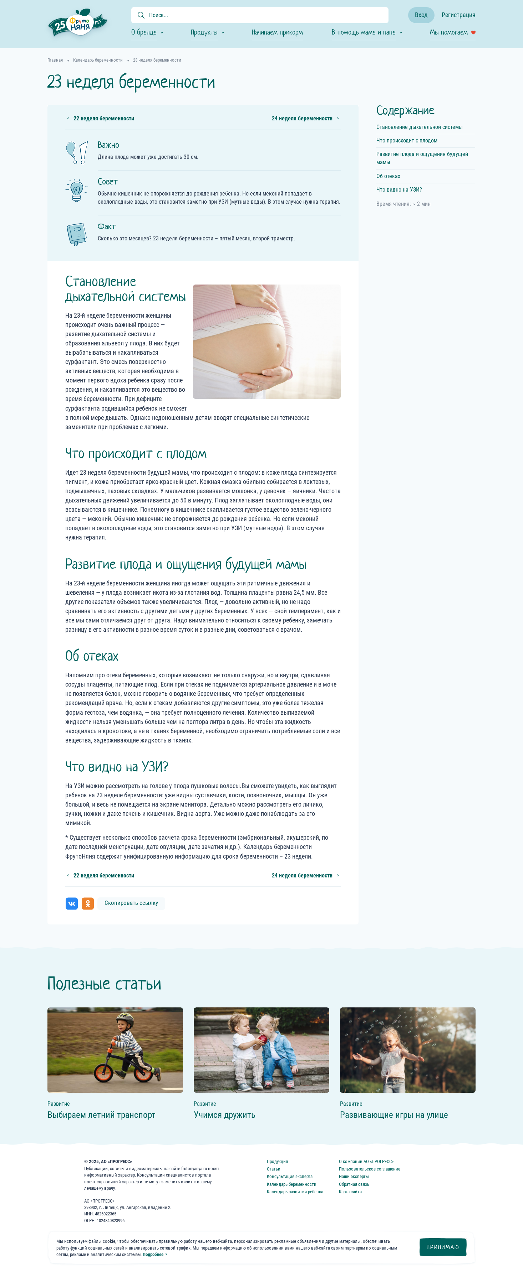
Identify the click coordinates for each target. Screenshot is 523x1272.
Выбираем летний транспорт (101, 1115)
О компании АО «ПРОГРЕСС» (366, 1161)
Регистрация (459, 15)
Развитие (58, 1103)
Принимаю (443, 1247)
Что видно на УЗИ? (399, 189)
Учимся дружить (224, 1115)
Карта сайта (350, 1191)
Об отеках (388, 176)
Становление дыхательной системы (419, 127)
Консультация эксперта (290, 1176)
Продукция (277, 1161)
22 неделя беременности (103, 118)
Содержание (405, 110)
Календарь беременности (291, 1184)
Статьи (273, 1169)
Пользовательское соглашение (369, 1169)
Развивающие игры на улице (394, 1115)
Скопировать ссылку (131, 902)
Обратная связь (354, 1184)
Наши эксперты (354, 1176)
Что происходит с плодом (406, 140)
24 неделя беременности (302, 118)
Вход (421, 15)
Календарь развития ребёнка (295, 1191)
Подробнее (153, 1254)
